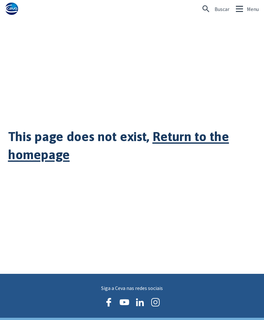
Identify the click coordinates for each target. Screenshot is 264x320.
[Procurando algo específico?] (215, 9)
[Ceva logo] (11, 9)
